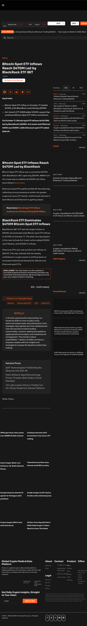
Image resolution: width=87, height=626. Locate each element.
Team (47, 568)
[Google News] (28, 92)
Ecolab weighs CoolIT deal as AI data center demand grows (39, 494)
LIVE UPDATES (7, 32)
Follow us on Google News (19, 298)
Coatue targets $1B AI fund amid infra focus (11, 523)
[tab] (66, 88)
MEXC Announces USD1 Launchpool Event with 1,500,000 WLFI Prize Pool (69, 312)
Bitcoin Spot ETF (24, 303)
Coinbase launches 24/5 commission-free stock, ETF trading (38, 436)
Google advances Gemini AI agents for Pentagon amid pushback (11, 496)
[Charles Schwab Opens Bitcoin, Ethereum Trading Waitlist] (69, 171)
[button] (3, 5)
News (5, 58)
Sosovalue (20, 183)
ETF (36, 303)
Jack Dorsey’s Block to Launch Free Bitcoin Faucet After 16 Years (67, 138)
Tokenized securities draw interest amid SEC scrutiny (38, 463)
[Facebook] (5, 92)
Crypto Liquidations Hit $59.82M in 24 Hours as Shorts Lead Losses (69, 119)
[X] (11, 92)
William (19, 313)
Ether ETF (45, 303)
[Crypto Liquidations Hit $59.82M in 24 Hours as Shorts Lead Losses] (69, 206)
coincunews (61, 577)
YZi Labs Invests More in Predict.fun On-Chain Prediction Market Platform (25, 386)
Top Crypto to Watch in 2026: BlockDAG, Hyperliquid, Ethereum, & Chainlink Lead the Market (68, 108)
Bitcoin (11, 303)
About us (48, 565)
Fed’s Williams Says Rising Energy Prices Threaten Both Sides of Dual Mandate (23, 378)
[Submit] (5, 37)
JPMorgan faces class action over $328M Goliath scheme (12, 434)
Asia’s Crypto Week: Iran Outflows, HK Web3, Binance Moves (12, 466)
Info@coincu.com (63, 565)
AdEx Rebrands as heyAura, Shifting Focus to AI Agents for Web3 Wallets (68, 353)
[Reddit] (17, 92)
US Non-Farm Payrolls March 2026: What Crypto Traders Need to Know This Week (38, 525)
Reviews (70, 580)
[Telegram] (23, 92)
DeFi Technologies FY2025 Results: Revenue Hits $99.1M (24, 369)
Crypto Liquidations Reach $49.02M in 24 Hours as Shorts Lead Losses (69, 129)
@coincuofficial (62, 574)
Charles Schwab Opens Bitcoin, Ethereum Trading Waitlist (36, 32)
